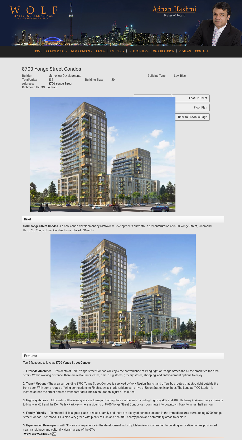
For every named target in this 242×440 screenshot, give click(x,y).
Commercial (56, 51)
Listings (117, 51)
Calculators (164, 51)
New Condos (81, 51)
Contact (201, 51)
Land (101, 51)
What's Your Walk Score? (40, 434)
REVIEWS (185, 51)
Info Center (139, 51)
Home (38, 51)
